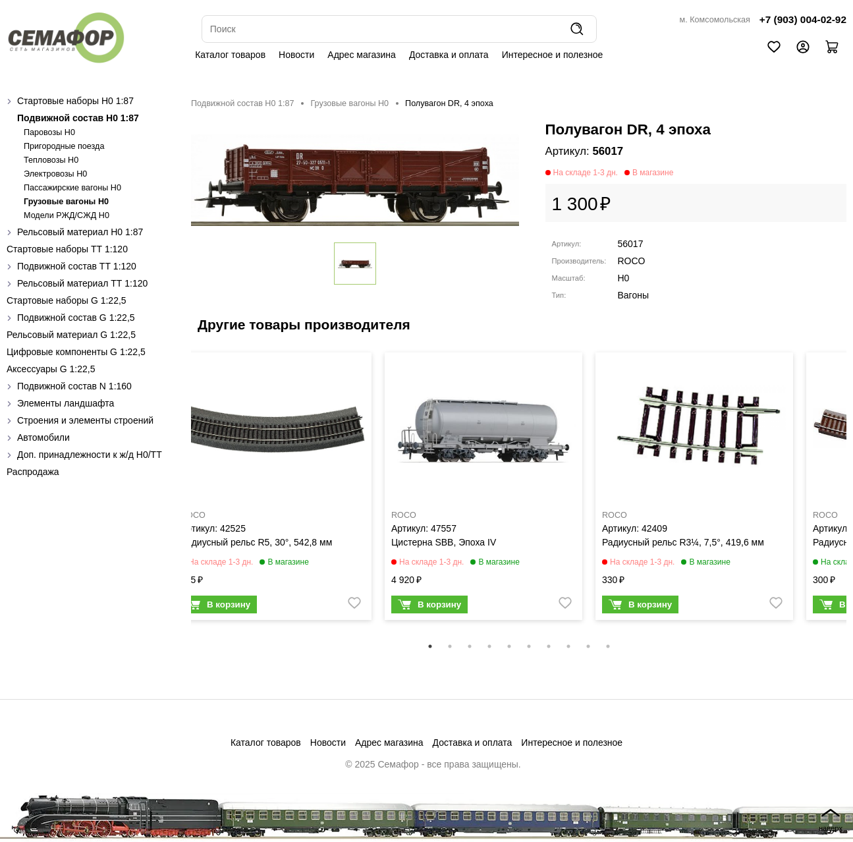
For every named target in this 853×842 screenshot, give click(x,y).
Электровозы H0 (55, 174)
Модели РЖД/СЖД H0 (66, 215)
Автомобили (43, 437)
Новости (296, 54)
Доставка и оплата (449, 54)
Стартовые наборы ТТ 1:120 (67, 249)
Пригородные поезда (64, 146)
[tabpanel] (272, 489)
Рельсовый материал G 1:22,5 (71, 334)
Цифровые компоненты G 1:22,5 (76, 352)
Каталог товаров (230, 54)
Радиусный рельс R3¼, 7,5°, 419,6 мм (683, 542)
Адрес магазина (361, 54)
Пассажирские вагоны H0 (72, 187)
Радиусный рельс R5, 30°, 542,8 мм (256, 542)
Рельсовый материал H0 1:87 (80, 232)
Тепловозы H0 (51, 160)
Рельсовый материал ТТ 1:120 (82, 283)
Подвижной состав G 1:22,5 (76, 317)
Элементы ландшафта (65, 403)
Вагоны (633, 295)
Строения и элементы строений (85, 420)
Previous (181, 494)
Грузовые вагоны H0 (66, 201)
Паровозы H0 (49, 132)
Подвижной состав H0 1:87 (78, 118)
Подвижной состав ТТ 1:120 (76, 266)
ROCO (632, 261)
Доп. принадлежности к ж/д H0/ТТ (89, 454)
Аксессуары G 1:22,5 (51, 369)
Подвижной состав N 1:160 (74, 386)
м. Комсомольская (715, 19)
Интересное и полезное (552, 54)
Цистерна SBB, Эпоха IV (443, 542)
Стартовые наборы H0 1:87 (75, 101)
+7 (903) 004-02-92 (802, 19)
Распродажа (33, 471)
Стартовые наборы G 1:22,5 (66, 300)
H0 (624, 278)
